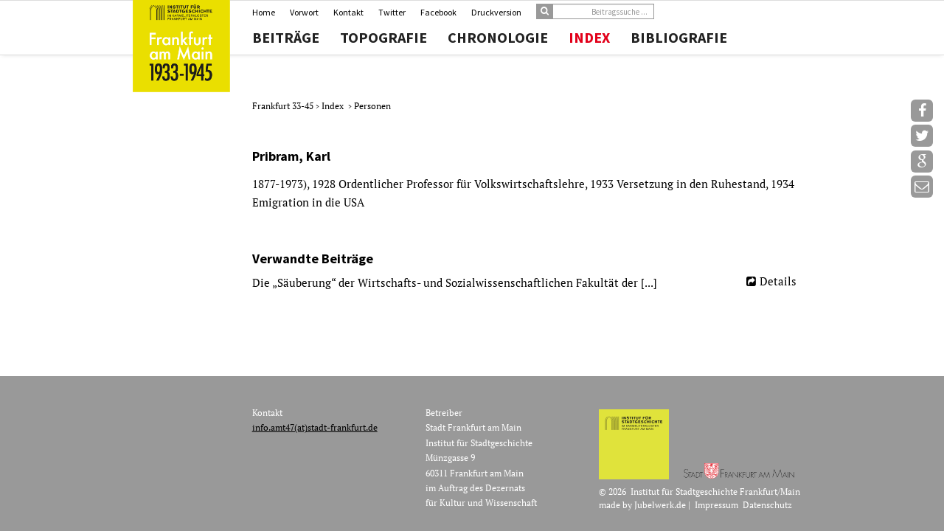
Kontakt (348, 12)
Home (263, 12)
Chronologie (498, 37)
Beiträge (285, 37)
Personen (372, 105)
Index (589, 37)
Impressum (716, 504)
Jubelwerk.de (660, 504)
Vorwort (304, 12)
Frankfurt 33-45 (284, 105)
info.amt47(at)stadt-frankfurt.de (315, 427)
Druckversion (496, 12)
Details (778, 281)
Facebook (438, 12)
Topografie (383, 37)
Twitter (392, 12)
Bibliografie (679, 37)
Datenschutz (767, 504)
